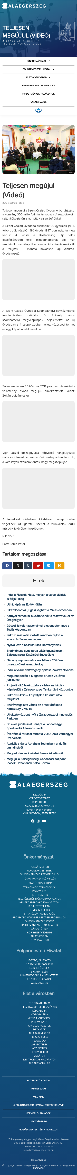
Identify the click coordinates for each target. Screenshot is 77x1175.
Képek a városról (39, 1018)
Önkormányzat (36, 61)
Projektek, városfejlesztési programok (39, 917)
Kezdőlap (11, 41)
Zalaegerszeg (24, 6)
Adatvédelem (39, 1121)
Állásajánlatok (39, 1033)
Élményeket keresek (39, 809)
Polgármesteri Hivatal (37, 69)
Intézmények (39, 1022)
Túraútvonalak (39, 1063)
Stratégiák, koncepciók (39, 914)
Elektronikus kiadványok (39, 1059)
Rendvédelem (39, 1052)
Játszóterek (39, 1044)
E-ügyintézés (39, 971)
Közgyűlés (39, 891)
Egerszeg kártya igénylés (38, 86)
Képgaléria (39, 802)
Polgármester (39, 867)
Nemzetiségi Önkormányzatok (39, 902)
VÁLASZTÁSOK (38, 102)
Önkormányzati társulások (39, 925)
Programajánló (39, 1003)
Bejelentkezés (38, 1160)
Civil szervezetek (39, 1026)
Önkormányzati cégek (39, 921)
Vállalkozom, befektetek (39, 813)
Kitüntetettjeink (39, 906)
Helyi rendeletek (39, 910)
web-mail (38, 1097)
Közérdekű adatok (39, 979)
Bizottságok (39, 895)
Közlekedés (39, 1048)
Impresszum (38, 1089)
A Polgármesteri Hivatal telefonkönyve (38, 1105)
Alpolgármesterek (39, 870)
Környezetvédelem (39, 932)
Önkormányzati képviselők (37, 874)
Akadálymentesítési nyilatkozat (38, 1130)
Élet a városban (36, 77)
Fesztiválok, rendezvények (39, 1007)
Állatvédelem (39, 936)
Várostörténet (39, 798)
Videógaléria (39, 1014)
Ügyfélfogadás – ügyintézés (39, 975)
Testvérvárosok (39, 940)
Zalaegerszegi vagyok (39, 806)
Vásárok (39, 1056)
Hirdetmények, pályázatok (38, 94)
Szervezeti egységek (39, 964)
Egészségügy (39, 1037)
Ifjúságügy (39, 1041)
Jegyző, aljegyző (39, 960)
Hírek (31, 41)
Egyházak (39, 1029)
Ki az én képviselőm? (40, 883)
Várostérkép (39, 929)
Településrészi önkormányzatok (39, 899)
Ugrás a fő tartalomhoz (66, 1)
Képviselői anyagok (38, 1113)
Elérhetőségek (39, 968)
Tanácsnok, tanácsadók (39, 887)
